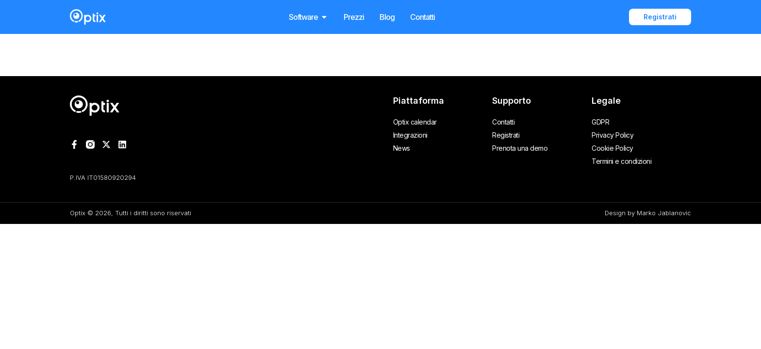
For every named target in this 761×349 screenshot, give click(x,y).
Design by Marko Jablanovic (648, 213)
